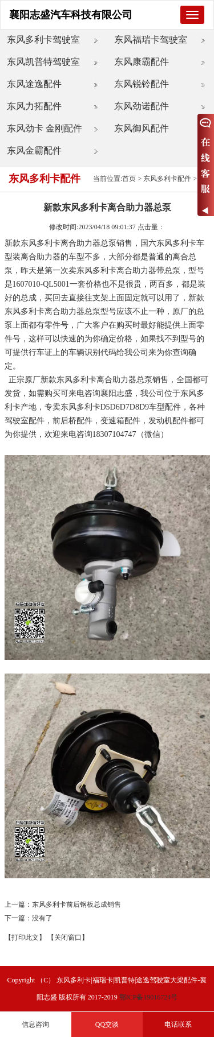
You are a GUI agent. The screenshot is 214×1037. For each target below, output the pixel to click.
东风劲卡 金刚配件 (44, 128)
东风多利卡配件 (167, 179)
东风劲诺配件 (141, 106)
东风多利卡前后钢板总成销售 (76, 904)
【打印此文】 (25, 937)
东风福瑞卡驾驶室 (150, 39)
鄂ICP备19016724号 (148, 997)
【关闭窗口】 (67, 937)
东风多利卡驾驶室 (43, 39)
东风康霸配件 (141, 62)
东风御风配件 (141, 128)
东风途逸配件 (34, 84)
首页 (129, 179)
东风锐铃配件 (141, 84)
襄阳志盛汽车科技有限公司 (70, 14)
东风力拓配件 (34, 106)
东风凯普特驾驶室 (43, 62)
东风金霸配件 (34, 150)
